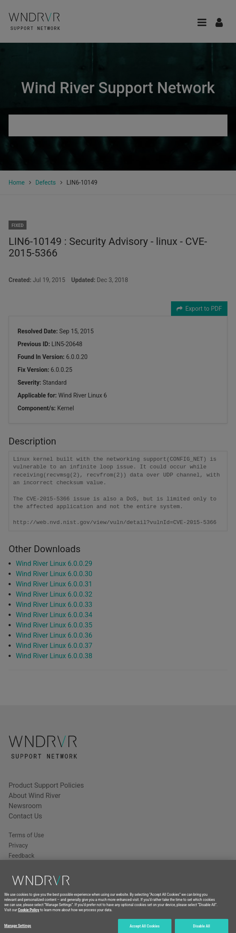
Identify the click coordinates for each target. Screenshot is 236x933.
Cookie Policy (28, 914)
